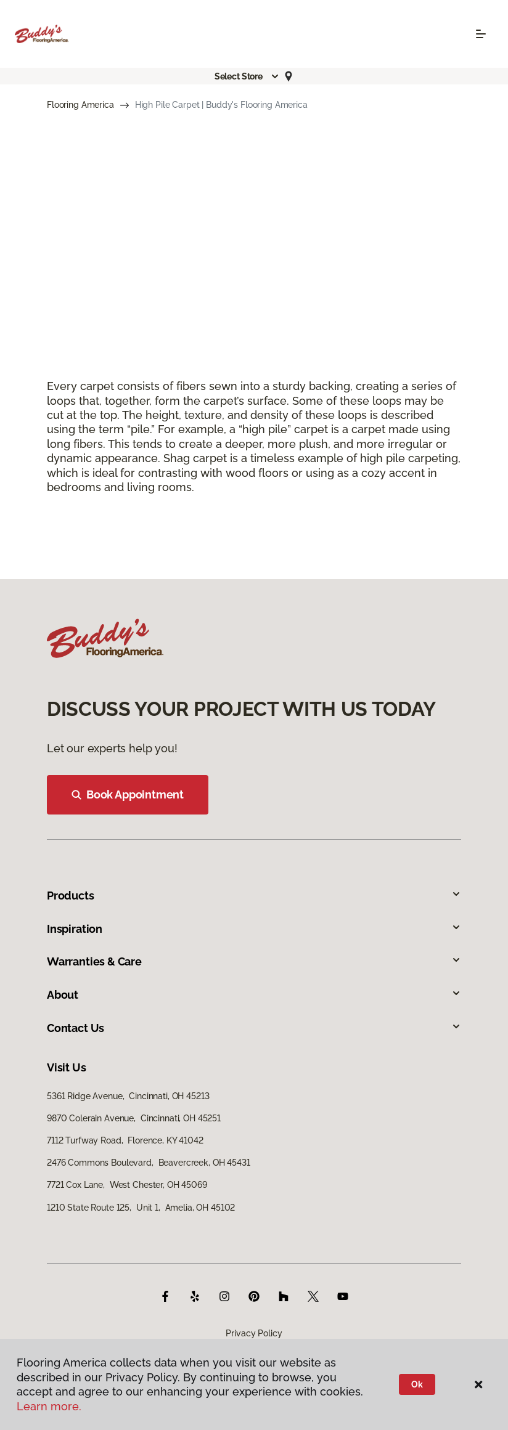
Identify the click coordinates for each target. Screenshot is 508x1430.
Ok (417, 1384)
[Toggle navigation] (481, 34)
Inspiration (254, 928)
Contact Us (254, 1028)
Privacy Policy (254, 1333)
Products (254, 895)
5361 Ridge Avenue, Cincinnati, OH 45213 (128, 1096)
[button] (247, 76)
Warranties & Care (254, 961)
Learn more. (49, 1406)
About (254, 994)
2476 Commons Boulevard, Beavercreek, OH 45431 (148, 1163)
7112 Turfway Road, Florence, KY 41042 (125, 1140)
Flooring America (80, 105)
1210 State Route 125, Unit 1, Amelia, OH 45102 (141, 1208)
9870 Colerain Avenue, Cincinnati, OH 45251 (134, 1118)
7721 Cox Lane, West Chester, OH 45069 (127, 1185)
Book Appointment (128, 794)
